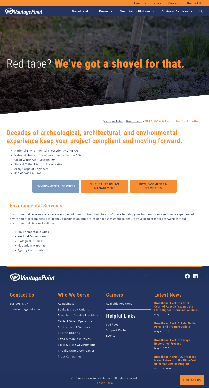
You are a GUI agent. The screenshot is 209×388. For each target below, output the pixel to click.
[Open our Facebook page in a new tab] (187, 276)
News (157, 3)
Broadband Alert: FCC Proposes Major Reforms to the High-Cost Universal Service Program (175, 360)
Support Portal (116, 330)
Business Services (179, 11)
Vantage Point (113, 121)
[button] (201, 11)
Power (107, 11)
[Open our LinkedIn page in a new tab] (195, 276)
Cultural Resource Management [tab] (104, 186)
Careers (174, 3)
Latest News (168, 295)
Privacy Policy (104, 382)
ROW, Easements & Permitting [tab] (153, 186)
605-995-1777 (19, 303)
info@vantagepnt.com (25, 309)
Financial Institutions (139, 11)
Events (110, 335)
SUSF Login (113, 324)
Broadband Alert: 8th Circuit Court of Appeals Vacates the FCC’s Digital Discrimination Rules (176, 306)
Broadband (84, 11)
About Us (140, 3)
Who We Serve (73, 295)
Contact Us (192, 380)
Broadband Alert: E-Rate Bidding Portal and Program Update (175, 325)
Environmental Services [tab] (56, 186)
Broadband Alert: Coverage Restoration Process (172, 341)
